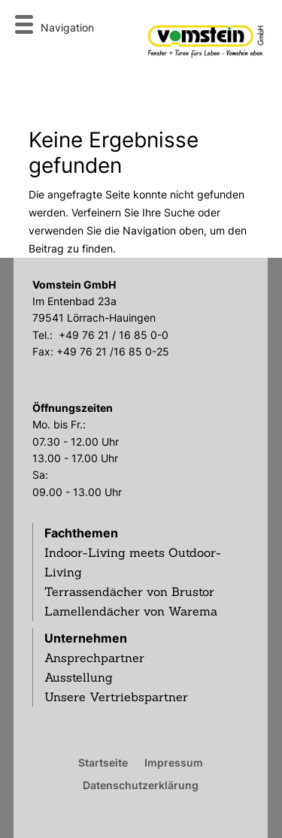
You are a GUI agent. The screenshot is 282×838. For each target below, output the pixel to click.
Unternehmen (85, 638)
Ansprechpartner (94, 657)
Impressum (173, 762)
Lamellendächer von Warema (130, 611)
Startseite (103, 762)
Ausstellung (78, 677)
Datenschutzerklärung (141, 785)
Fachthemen (81, 532)
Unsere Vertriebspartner (116, 696)
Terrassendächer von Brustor (129, 591)
